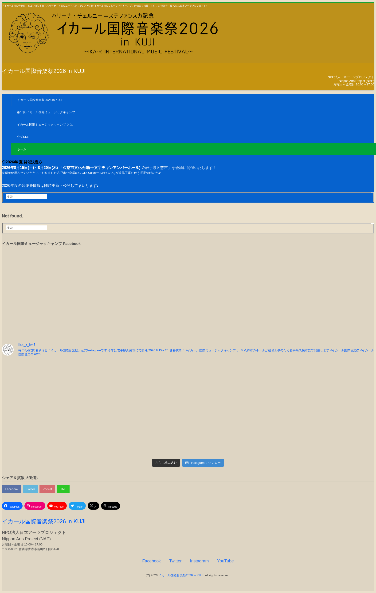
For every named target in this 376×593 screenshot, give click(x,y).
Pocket (47, 489)
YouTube (225, 561)
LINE (63, 489)
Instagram (199, 561)
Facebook (11, 489)
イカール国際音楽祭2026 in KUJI (44, 71)
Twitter (30, 489)
